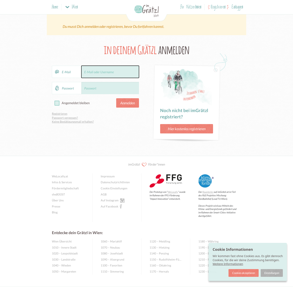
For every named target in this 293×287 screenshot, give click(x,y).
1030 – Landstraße (63, 259)
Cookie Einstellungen (114, 188)
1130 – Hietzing (159, 247)
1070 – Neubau (110, 247)
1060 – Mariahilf (111, 241)
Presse (56, 206)
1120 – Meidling (160, 241)
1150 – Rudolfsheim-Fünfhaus (166, 259)
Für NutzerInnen (190, 7)
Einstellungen (271, 273)
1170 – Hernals (159, 271)
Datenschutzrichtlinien (115, 182)
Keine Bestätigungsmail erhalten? (73, 121)
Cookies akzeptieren (243, 273)
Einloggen (237, 7)
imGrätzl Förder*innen (146, 164)
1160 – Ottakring (160, 265)
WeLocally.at (60, 176)
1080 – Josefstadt (112, 253)
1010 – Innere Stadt (64, 247)
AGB (104, 194)
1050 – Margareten (64, 271)
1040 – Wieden (61, 265)
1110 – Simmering (112, 271)
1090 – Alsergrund (112, 259)
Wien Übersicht (62, 241)
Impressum (108, 176)
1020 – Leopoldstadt (65, 253)
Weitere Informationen (228, 264)
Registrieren (218, 7)
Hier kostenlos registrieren (187, 129)
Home (55, 7)
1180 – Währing (208, 241)
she (58, 194)
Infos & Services (62, 182)
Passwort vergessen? (65, 117)
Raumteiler (207, 191)
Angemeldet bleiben (76, 103)
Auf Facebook (109, 206)
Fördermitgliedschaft (65, 188)
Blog (55, 212)
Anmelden (127, 103)
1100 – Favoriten (111, 265)
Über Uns (58, 200)
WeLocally (173, 191)
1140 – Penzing (159, 253)
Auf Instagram (110, 200)
